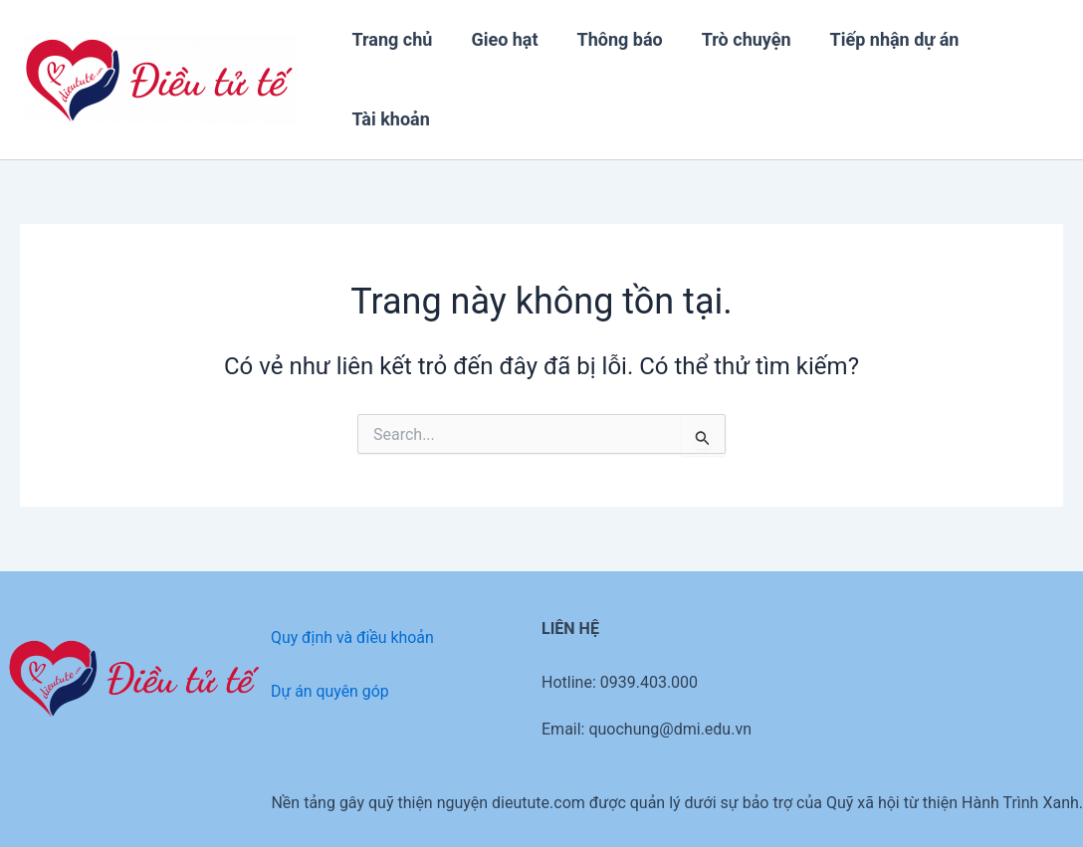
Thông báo (612, 39)
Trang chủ (390, 39)
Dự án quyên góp (330, 691)
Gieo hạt (500, 39)
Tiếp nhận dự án (881, 39)
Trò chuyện (735, 39)
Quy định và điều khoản (353, 637)
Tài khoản (389, 118)
